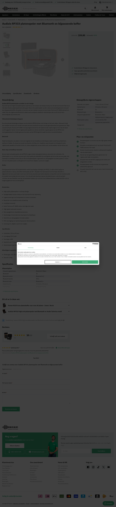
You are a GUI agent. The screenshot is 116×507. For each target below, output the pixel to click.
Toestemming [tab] (30, 247)
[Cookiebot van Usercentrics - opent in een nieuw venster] (90, 244)
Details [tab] (58, 247)
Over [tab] (85, 247)
